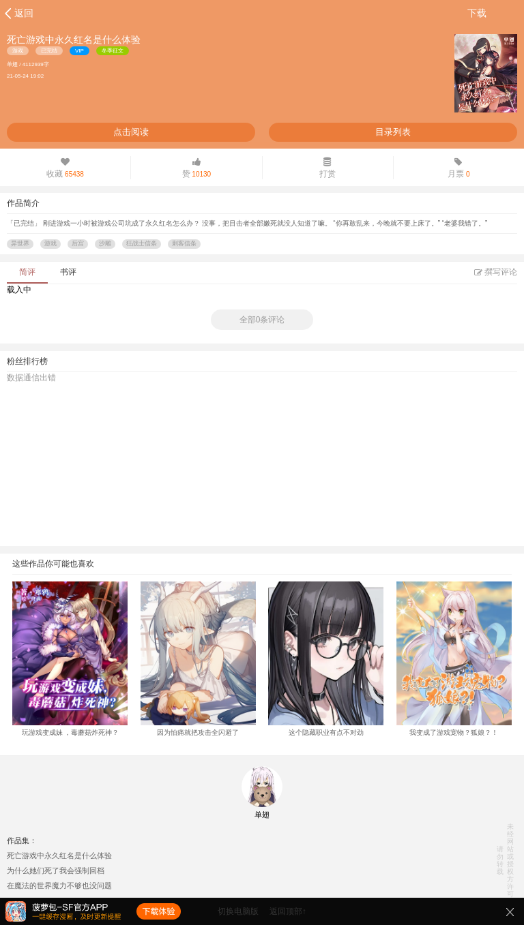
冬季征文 (112, 51)
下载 (476, 12)
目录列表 (393, 132)
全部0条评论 (262, 319)
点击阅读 (131, 132)
